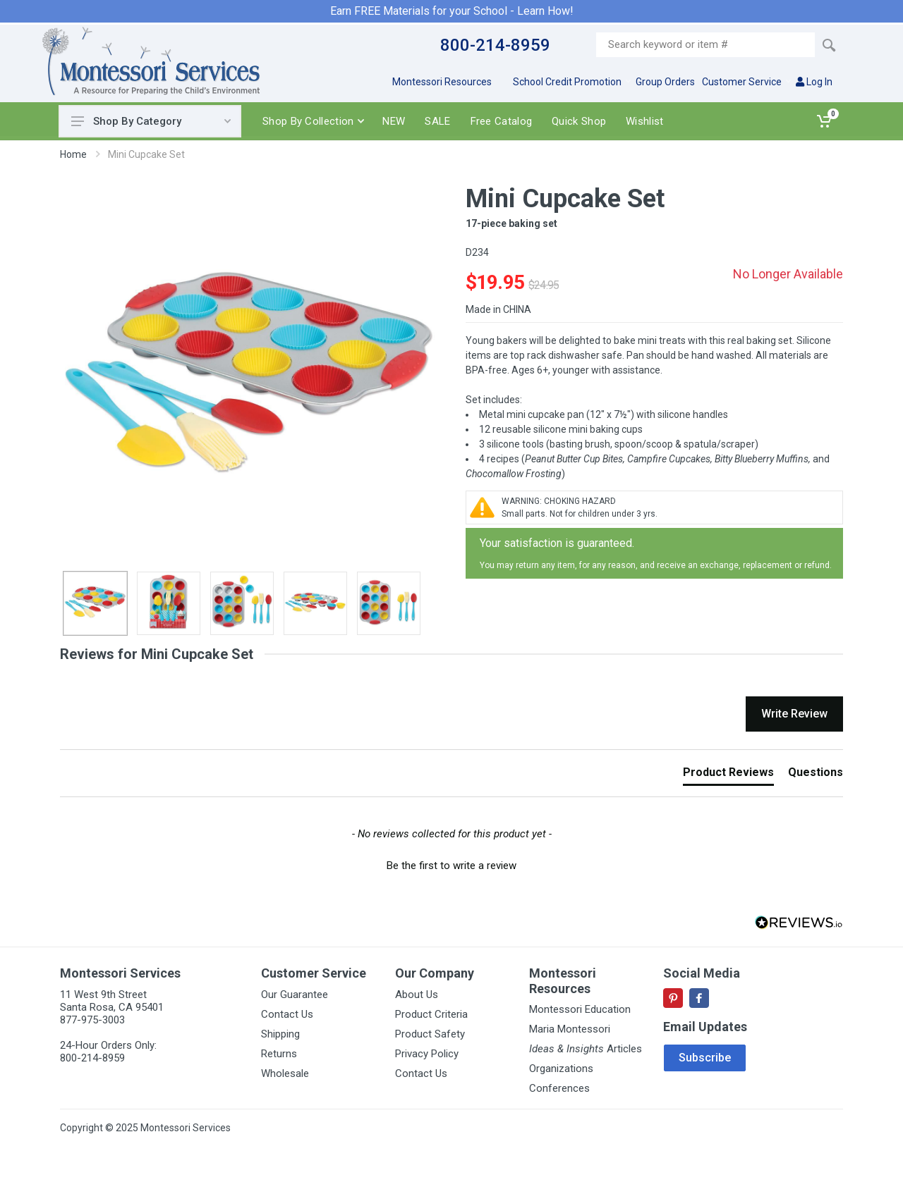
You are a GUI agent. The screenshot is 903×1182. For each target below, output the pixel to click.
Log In (814, 81)
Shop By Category (151, 121)
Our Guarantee (294, 994)
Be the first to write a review (451, 865)
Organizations (561, 1068)
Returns (279, 1053)
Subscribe (705, 1057)
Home (73, 154)
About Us (416, 994)
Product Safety (430, 1034)
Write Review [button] (794, 713)
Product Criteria (431, 1014)
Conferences (559, 1088)
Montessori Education (580, 1009)
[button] (451, 864)
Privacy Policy (427, 1053)
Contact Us (287, 1014)
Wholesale (285, 1073)
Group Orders (665, 81)
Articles (585, 1048)
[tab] (728, 775)
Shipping (280, 1034)
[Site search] (705, 44)
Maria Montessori (569, 1029)
